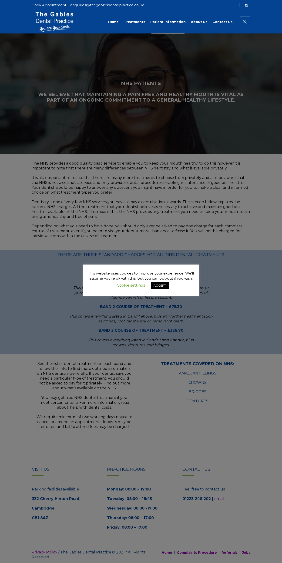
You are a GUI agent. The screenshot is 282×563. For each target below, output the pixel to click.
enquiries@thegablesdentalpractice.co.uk (107, 5)
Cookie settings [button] (131, 285)
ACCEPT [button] (160, 285)
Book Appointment (49, 5)
